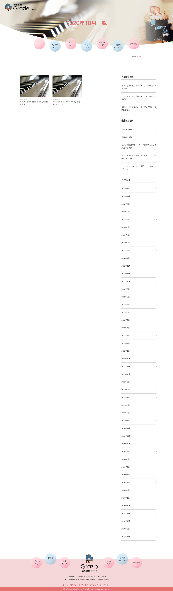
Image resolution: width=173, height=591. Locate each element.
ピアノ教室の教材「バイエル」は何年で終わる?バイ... (138, 87)
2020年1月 (125, 498)
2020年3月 (125, 482)
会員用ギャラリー (118, 46)
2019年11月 (126, 513)
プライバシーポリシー (101, 585)
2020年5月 (125, 467)
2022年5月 (125, 320)
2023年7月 (125, 212)
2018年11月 (126, 537)
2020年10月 (126, 444)
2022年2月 (125, 343)
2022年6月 (125, 312)
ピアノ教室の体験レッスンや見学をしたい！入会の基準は (138, 146)
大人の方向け (55, 46)
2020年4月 (125, 475)
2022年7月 (125, 305)
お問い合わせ (75, 585)
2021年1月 (125, 421)
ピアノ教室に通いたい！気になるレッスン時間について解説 (138, 157)
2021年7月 (125, 397)
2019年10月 (126, 521)
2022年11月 (126, 274)
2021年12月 (126, 359)
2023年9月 (125, 204)
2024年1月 (125, 189)
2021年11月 (126, 366)
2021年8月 (125, 390)
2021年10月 (126, 374)
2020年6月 (125, 459)
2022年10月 (126, 281)
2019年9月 (125, 529)
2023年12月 (126, 196)
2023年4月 (125, 235)
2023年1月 (125, 258)
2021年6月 (125, 405)
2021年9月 (125, 382)
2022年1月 (125, 351)
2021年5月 (125, 413)
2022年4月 (125, 328)
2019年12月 (126, 506)
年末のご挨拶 (126, 137)
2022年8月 (125, 297)
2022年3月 (125, 335)
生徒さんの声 (102, 43)
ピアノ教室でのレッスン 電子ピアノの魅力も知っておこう (138, 167)
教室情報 (133, 44)
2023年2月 (125, 250)
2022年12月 (126, 266)
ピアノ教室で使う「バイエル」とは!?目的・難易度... (138, 97)
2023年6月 (125, 219)
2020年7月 (125, 451)
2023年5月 (125, 227)
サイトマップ (86, 585)
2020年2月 (125, 490)
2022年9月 (125, 289)
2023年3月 (125, 243)
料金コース (86, 46)
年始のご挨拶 (126, 129)
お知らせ (64, 585)
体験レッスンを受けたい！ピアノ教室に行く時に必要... (138, 108)
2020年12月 (126, 428)
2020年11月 (126, 436)
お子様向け (70, 43)
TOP (39, 44)
